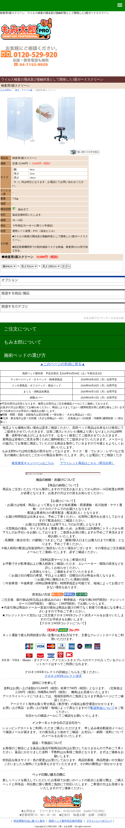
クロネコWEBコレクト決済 (63, 676)
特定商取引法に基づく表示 (29, 820)
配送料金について (102, 707)
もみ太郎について (23, 342)
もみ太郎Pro (6, 90)
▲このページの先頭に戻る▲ (62, 364)
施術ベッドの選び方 (25, 355)
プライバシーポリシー (99, 820)
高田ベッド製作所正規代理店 (65, 820)
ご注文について (20, 328)
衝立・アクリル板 (23, 90)
